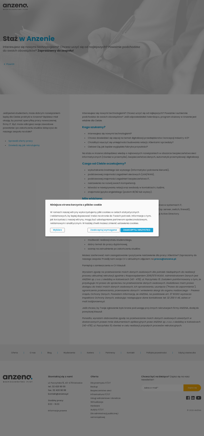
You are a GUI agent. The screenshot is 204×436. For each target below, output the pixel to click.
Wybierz (57, 230)
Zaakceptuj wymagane (103, 230)
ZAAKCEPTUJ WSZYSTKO (136, 230)
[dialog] (102, 218)
